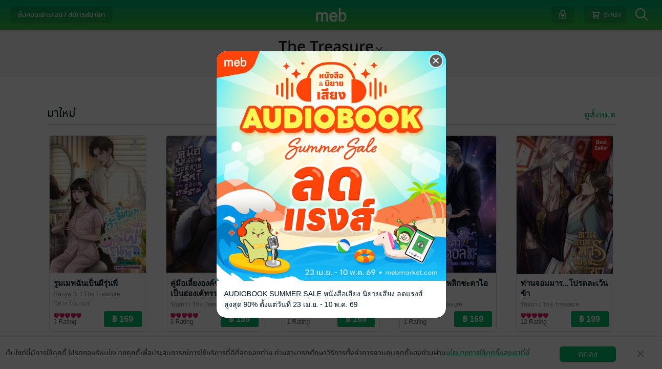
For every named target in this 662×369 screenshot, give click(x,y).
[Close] (436, 61)
